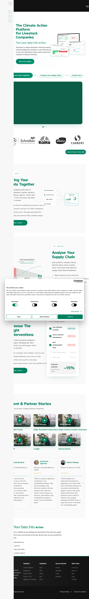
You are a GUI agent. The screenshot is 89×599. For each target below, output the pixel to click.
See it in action (25, 61)
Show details (75, 311)
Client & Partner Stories (75, 152)
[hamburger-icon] (87, 7)
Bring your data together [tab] (19, 75)
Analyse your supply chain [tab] (51, 75)
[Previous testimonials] (6, 481)
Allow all (70, 317)
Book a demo (19, 223)
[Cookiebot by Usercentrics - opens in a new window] (75, 281)
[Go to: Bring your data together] (44, 103)
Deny (18, 317)
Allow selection (44, 317)
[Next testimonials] (83, 481)
